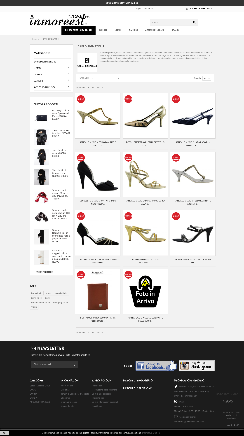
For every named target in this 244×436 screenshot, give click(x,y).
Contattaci (65, 390)
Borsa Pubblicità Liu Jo (78, 30)
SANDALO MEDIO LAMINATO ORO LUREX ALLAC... (145, 202)
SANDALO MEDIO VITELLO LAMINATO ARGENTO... (193, 202)
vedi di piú (233, 425)
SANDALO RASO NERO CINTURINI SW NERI (193, 261)
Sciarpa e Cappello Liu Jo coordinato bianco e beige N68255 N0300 (61, 256)
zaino (47, 298)
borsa (48, 293)
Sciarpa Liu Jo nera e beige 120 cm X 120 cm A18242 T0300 (61, 214)
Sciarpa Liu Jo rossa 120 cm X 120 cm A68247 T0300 (60, 194)
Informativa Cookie (151, 433)
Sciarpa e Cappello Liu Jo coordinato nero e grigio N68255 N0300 (61, 236)
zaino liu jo (36, 298)
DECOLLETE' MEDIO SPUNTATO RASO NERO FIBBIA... (98, 202)
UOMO (118, 30)
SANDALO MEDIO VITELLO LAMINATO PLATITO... (98, 144)
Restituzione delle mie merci (104, 390)
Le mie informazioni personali (105, 402)
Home (34, 39)
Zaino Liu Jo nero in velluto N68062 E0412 (61, 133)
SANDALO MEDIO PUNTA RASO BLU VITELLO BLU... (193, 144)
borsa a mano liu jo (40, 302)
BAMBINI (133, 30)
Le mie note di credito (101, 394)
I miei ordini (97, 386)
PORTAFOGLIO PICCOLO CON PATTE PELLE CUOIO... (97, 319)
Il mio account (102, 380)
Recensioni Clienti (228, 393)
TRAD (34, 307)
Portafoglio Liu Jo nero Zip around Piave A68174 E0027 (61, 114)
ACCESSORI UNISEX (154, 30)
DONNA (103, 30)
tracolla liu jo (61, 293)
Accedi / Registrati (199, 8)
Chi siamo (65, 398)
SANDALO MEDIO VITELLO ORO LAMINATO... (145, 261)
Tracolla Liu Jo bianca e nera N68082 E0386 (60, 173)
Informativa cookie (69, 402)
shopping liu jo (60, 302)
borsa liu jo (36, 293)
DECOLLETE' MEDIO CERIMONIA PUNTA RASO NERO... (98, 261)
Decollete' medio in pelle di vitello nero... (145, 144)
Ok (4, 433)
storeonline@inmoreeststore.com (189, 421)
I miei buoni (97, 406)
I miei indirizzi (98, 398)
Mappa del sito (67, 406)
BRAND (175, 30)
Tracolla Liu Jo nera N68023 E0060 (59, 153)
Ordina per (84, 78)
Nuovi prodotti (46, 104)
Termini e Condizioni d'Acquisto (75, 394)
